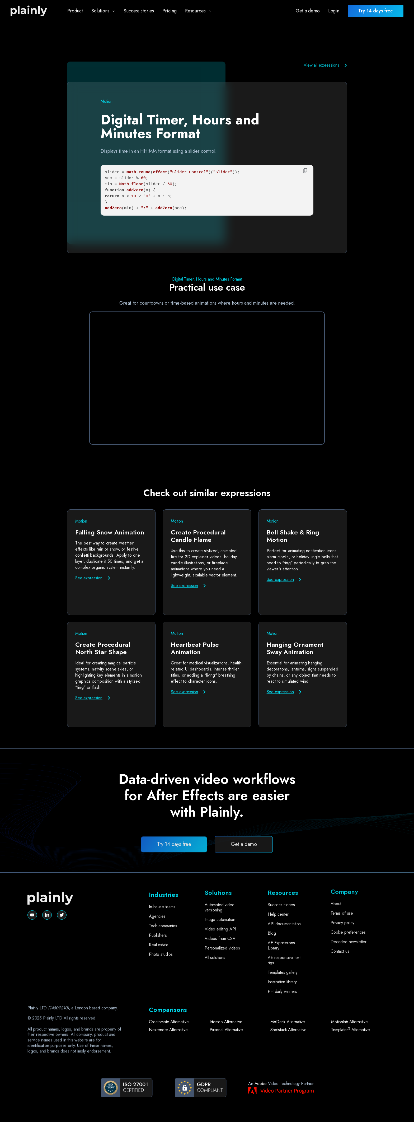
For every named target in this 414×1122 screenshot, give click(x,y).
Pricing (169, 10)
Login (333, 10)
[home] (33, 11)
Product (75, 10)
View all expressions (321, 65)
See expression (88, 578)
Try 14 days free (174, 864)
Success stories (139, 10)
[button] (101, 11)
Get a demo (307, 10)
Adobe (261, 1084)
